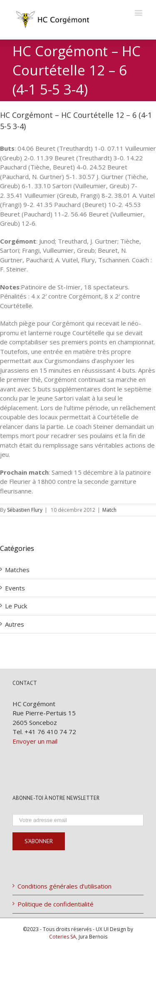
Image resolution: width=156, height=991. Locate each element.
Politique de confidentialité (55, 904)
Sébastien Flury (24, 509)
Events (15, 588)
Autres (14, 624)
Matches (17, 569)
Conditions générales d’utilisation (64, 886)
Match (109, 509)
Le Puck (16, 606)
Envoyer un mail (34, 741)
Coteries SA (62, 936)
